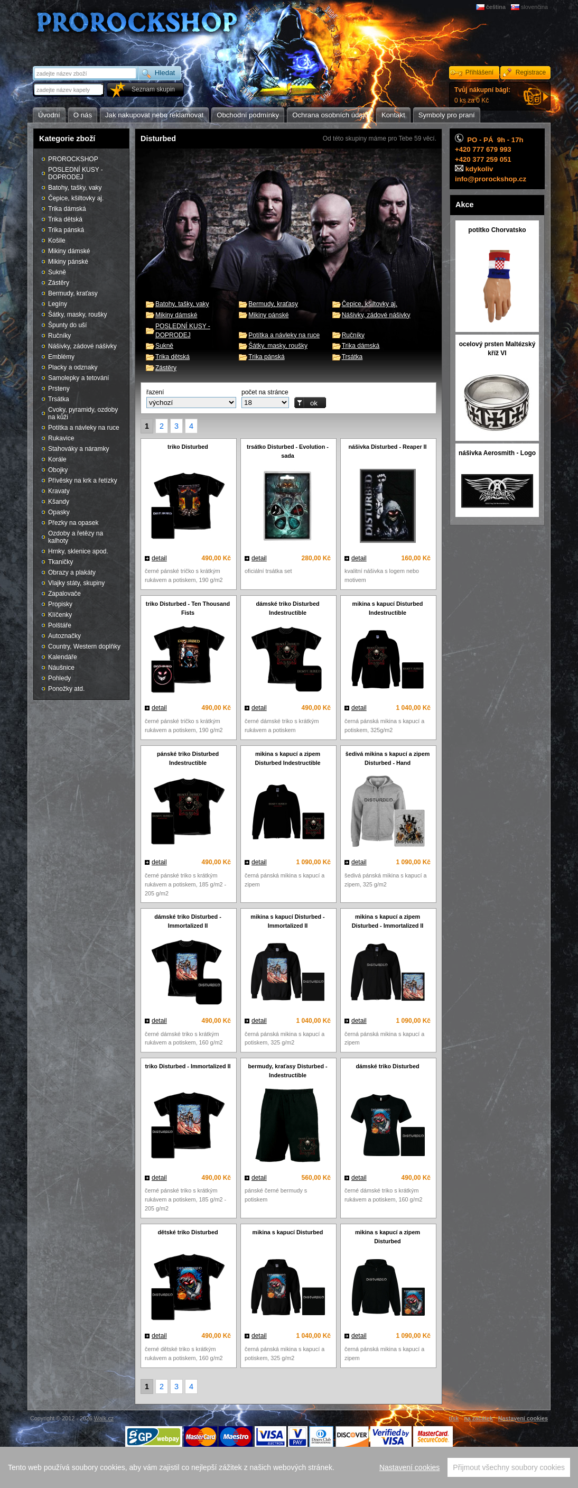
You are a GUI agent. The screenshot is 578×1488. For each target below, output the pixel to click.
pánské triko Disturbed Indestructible (188, 758)
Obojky (58, 470)
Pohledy (59, 678)
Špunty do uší (67, 325)
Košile (57, 240)
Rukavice (61, 438)
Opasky (59, 512)
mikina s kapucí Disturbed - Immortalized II (287, 921)
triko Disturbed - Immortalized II (188, 1066)
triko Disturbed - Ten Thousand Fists (188, 608)
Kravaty (59, 491)
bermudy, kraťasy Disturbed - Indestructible (287, 1070)
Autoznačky (64, 636)
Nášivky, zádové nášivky (376, 315)
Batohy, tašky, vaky (182, 304)
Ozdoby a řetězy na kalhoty (75, 537)
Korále (57, 459)
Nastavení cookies (409, 1471)
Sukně (164, 345)
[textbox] (69, 89)
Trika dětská (172, 357)
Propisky (60, 604)
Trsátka (352, 357)
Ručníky (353, 335)
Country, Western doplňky (84, 646)
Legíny (57, 304)
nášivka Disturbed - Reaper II (387, 446)
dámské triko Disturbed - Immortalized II (187, 921)
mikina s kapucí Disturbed (288, 1232)
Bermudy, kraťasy (273, 304)
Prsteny (59, 388)
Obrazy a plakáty (72, 572)
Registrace (531, 72)
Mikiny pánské (268, 315)
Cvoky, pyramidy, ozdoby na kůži (83, 413)
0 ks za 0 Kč (482, 95)
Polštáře (59, 625)
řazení (155, 392)
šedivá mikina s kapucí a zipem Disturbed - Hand (388, 758)
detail (159, 558)
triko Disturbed (187, 446)
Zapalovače (64, 593)
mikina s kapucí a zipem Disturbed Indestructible (287, 758)
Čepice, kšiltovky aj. (369, 304)
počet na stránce (264, 392)
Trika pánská (266, 357)
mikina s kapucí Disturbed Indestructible (387, 608)
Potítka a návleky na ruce (284, 335)
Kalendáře (62, 657)
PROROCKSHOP (73, 159)
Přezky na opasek (73, 522)
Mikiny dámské (176, 315)
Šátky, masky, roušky (277, 345)
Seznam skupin (153, 89)
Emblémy (61, 357)
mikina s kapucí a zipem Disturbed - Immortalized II (388, 921)
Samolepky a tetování (78, 378)
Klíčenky (60, 614)
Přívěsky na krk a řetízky (82, 480)
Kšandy (58, 501)
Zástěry (165, 368)
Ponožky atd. (66, 688)
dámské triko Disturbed (387, 1066)
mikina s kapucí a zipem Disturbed (387, 1236)
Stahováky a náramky (78, 448)
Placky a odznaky (72, 367)
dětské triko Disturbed (188, 1232)
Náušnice (61, 667)
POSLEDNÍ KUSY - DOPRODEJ (75, 173)
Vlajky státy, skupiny (76, 583)
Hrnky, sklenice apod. (78, 551)
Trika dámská (361, 345)
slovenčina (534, 7)
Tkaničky (60, 562)
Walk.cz (104, 1418)
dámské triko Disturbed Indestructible (288, 608)
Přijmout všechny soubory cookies (509, 1471)
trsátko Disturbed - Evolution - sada (288, 451)
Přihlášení (479, 72)
